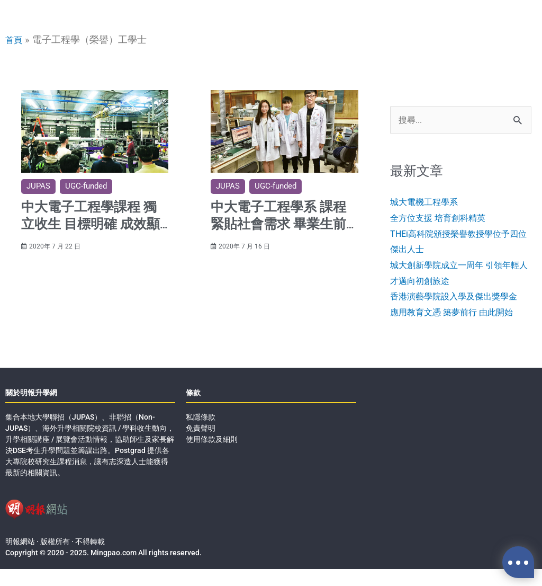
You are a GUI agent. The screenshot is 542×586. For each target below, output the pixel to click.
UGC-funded (86, 186)
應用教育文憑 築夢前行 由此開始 (459, 328)
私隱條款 (200, 434)
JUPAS (38, 186)
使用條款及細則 (212, 456)
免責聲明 (200, 445)
